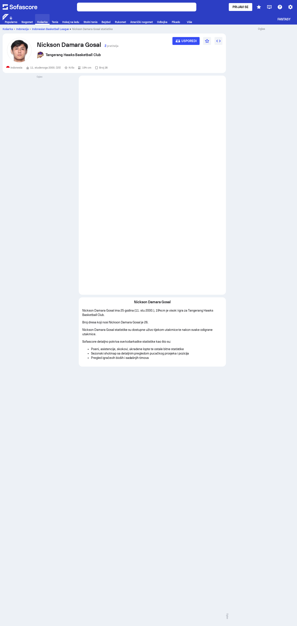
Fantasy (284, 19)
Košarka (8, 29)
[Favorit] (207, 41)
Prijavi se (241, 7)
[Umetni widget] (218, 41)
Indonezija (22, 29)
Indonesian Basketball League (50, 29)
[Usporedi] (186, 42)
